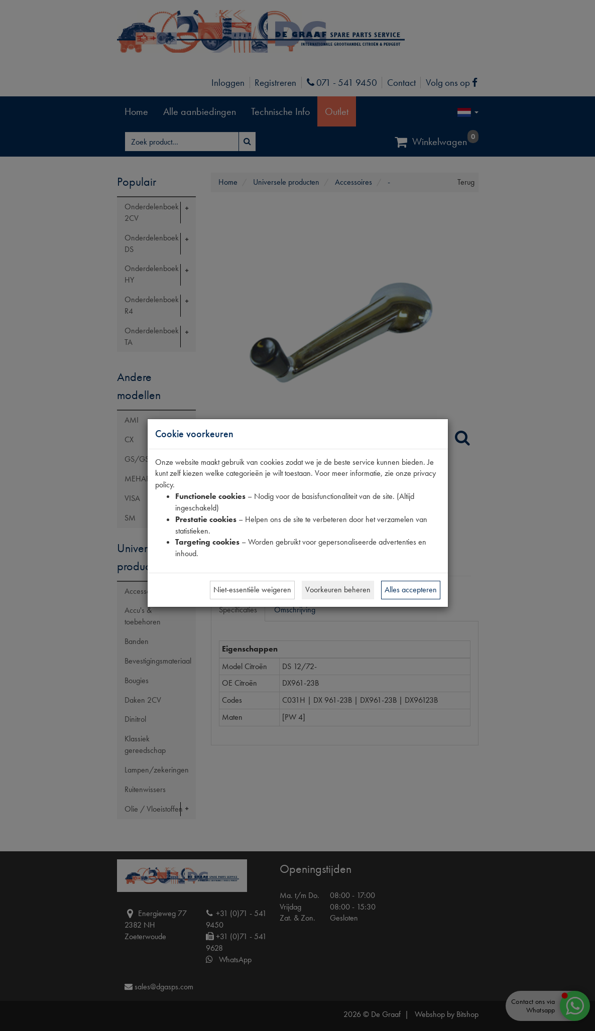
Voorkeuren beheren (338, 589)
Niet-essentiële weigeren (252, 589)
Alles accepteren (411, 589)
